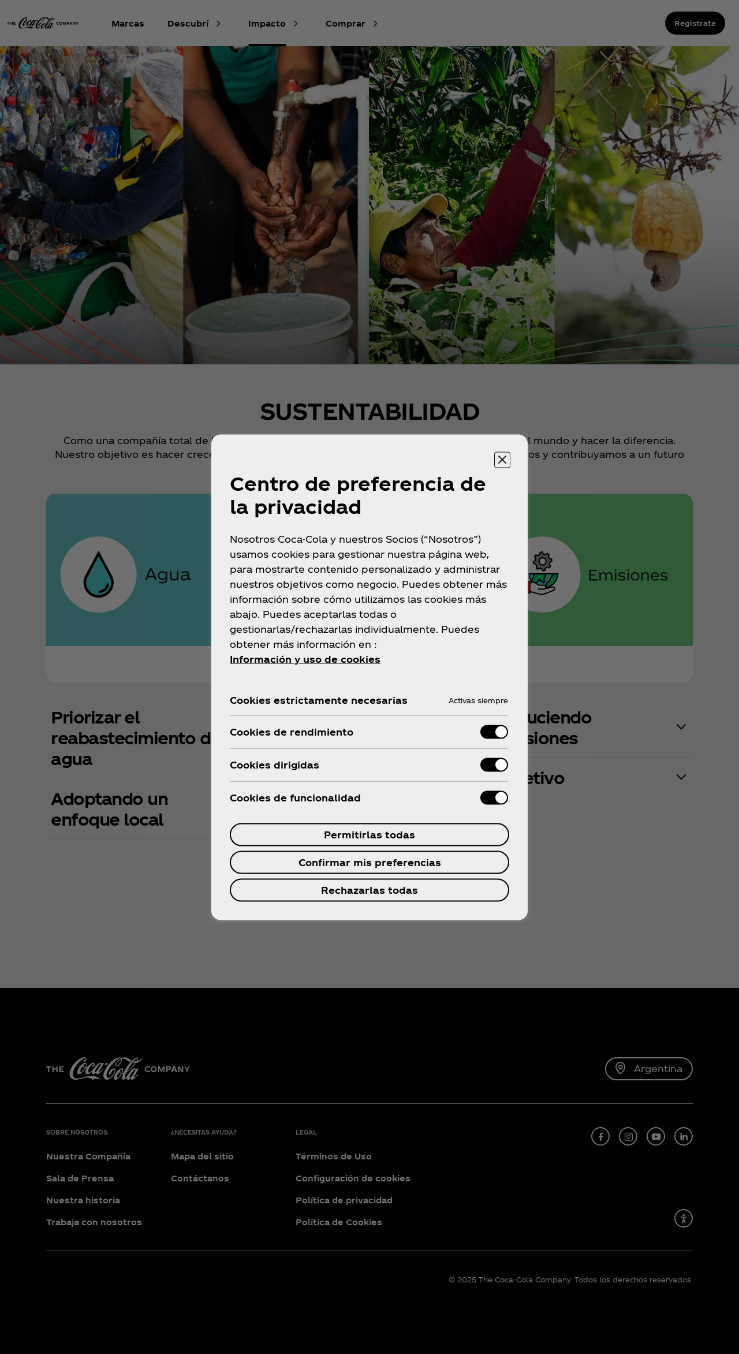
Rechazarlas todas (369, 889)
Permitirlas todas (369, 834)
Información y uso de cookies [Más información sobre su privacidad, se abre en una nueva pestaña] (305, 658)
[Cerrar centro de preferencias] (502, 460)
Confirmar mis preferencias (369, 861)
